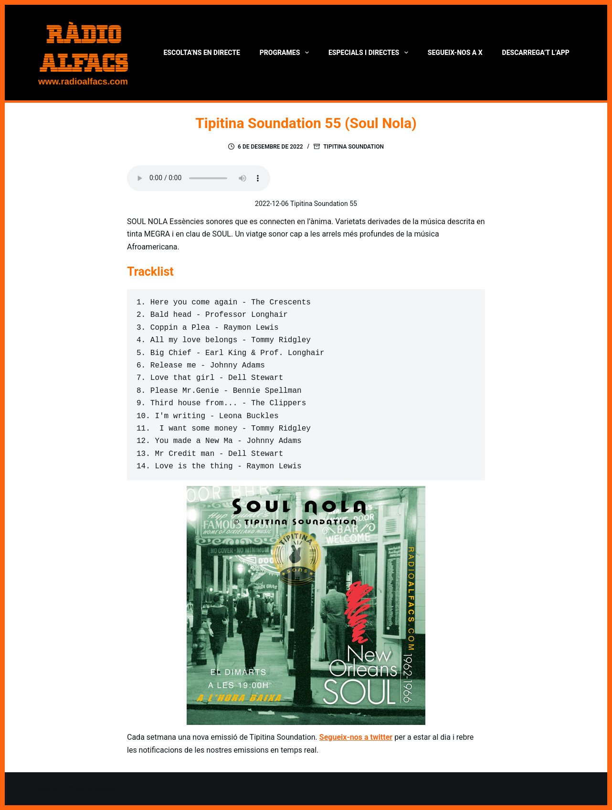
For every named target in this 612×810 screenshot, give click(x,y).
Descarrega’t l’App (536, 52)
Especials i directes (370, 52)
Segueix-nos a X (455, 52)
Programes (286, 52)
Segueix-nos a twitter (355, 737)
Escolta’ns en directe (201, 52)
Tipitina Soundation (353, 146)
